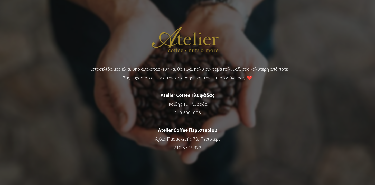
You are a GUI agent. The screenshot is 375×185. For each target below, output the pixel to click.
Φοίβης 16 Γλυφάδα (187, 104)
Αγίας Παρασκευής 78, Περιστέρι (187, 139)
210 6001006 (187, 113)
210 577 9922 (187, 148)
